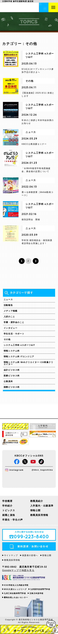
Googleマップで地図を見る (18, 570)
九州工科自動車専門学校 (15, 593)
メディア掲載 (10, 311)
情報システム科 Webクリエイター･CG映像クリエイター (28, 363)
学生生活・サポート (14, 333)
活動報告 (8, 305)
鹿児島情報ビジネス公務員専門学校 (18, 7)
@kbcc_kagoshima (42, 470)
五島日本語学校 (36, 593)
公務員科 (8, 381)
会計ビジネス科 (12, 370)
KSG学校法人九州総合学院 (16, 585)
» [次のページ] (36, 261)
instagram (14, 470)
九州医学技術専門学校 (40, 589)
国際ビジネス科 (12, 387)
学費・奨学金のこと (14, 322)
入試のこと (9, 316)
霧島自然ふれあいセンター (16, 597)
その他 (7, 339)
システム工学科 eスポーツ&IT (19, 345)
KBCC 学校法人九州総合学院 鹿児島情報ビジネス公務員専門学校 (23, 577)
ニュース (8, 299)
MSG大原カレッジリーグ (15, 589)
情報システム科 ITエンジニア (19, 356)
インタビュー (10, 328)
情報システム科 (12, 351)
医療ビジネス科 (12, 375)
